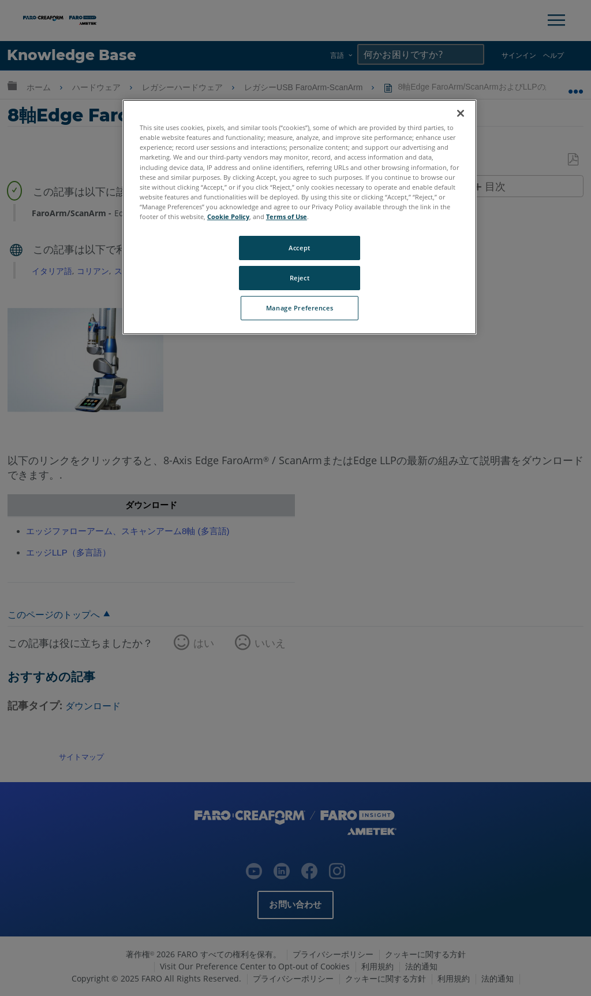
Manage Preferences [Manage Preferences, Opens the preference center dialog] (299, 307)
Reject (299, 277)
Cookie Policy (228, 216)
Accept (299, 247)
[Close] (460, 113)
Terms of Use (286, 216)
